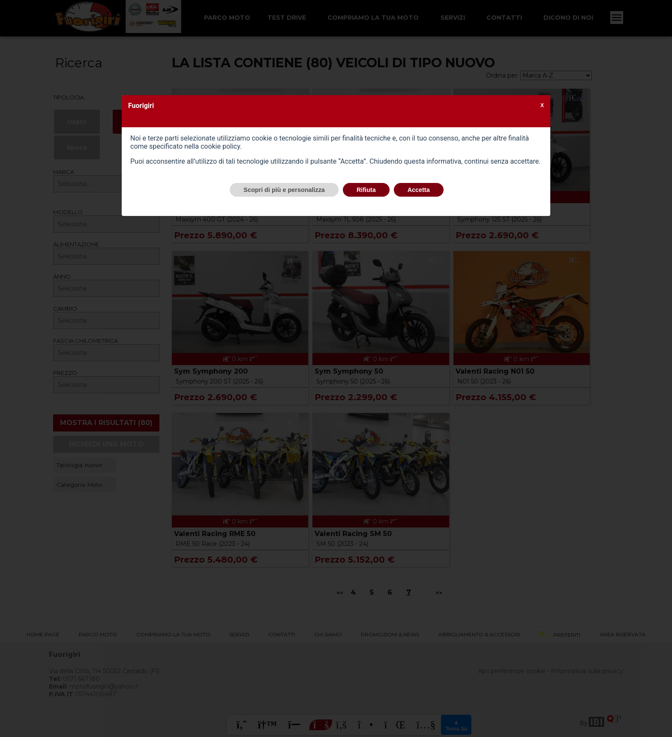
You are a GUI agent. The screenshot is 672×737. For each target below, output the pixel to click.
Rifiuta (366, 189)
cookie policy (220, 146)
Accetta (419, 189)
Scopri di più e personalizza (284, 189)
